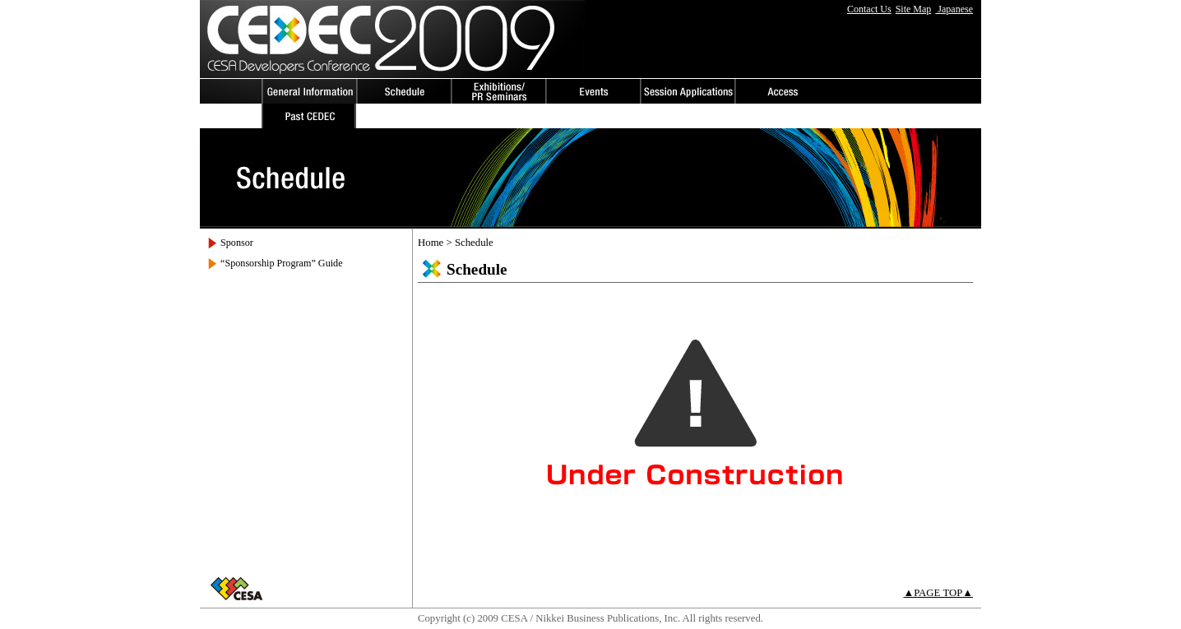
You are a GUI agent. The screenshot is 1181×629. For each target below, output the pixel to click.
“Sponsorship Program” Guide (281, 263)
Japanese (954, 9)
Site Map (914, 9)
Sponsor (236, 242)
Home (430, 242)
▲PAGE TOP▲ (939, 593)
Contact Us (869, 9)
